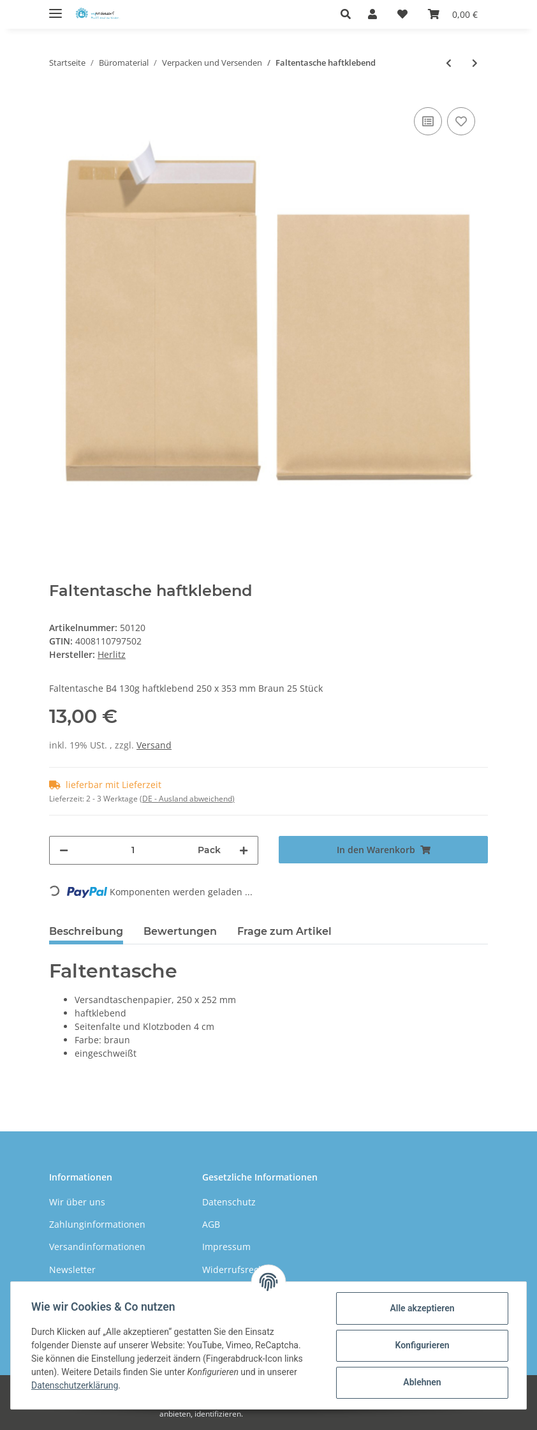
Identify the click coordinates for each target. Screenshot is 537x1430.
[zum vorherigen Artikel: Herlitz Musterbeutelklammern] (449, 63)
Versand (154, 745)
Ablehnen (422, 1382)
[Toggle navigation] (55, 8)
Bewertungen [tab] (180, 931)
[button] (349, 14)
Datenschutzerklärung (74, 1385)
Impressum (226, 1246)
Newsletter (72, 1269)
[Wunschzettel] (402, 14)
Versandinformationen (97, 1246)
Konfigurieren (422, 1345)
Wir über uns (77, 1202)
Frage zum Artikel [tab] (284, 931)
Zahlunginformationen (97, 1224)
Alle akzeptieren (422, 1308)
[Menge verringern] (64, 850)
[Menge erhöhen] (244, 850)
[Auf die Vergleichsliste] (428, 121)
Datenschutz (229, 1202)
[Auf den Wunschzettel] (461, 121)
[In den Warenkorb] (383, 849)
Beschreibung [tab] (86, 931)
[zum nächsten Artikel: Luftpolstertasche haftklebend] (475, 63)
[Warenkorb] (453, 14)
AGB (211, 1224)
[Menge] (133, 850)
